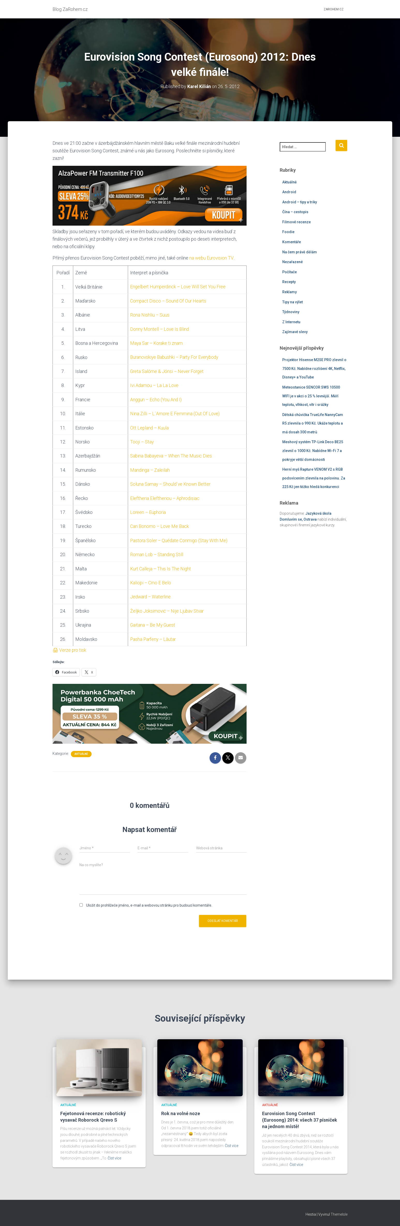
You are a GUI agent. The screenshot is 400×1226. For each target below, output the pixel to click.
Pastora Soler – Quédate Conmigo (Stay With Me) (179, 539)
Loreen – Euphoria (147, 511)
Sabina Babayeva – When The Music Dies (170, 454)
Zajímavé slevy (295, 332)
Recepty (289, 282)
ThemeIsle (339, 1214)
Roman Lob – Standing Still (156, 553)
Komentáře (291, 242)
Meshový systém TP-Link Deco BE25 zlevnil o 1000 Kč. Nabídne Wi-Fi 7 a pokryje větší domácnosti (312, 450)
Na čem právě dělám (299, 252)
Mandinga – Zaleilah (149, 468)
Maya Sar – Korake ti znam (156, 342)
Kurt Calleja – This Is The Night (160, 567)
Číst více (114, 1158)
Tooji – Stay (141, 440)
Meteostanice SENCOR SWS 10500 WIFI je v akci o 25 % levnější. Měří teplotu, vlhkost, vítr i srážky (311, 396)
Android (289, 192)
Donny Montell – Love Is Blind (159, 328)
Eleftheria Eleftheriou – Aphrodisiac (164, 496)
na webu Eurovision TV (211, 258)
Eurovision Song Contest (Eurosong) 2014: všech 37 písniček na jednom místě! (299, 1120)
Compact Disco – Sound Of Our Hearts (168, 300)
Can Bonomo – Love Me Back (159, 525)
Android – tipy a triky (299, 202)
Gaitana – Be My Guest (152, 623)
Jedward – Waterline (150, 595)
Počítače (289, 272)
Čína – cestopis (295, 212)
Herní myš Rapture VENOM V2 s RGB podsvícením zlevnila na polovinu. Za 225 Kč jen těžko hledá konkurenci (313, 478)
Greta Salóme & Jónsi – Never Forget (167, 371)
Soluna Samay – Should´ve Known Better (170, 482)
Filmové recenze (296, 222)
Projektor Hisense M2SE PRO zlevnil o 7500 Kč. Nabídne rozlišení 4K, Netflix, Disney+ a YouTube (314, 368)
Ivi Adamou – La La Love (154, 385)
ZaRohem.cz (334, 9)
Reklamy (289, 292)
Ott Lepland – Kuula (149, 426)
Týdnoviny (290, 312)
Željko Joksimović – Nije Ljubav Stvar (166, 609)
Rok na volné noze (180, 1113)
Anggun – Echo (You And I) (155, 399)
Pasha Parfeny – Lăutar (153, 637)
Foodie (288, 232)
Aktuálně (81, 751)
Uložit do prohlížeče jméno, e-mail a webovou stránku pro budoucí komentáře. (149, 903)
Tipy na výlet (292, 302)
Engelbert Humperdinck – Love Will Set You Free (178, 286)
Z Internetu (291, 322)
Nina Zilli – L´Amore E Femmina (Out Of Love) (174, 412)
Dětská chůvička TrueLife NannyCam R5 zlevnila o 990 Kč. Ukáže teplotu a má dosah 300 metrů (312, 423)
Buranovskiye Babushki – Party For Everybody (175, 356)
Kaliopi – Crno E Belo (150, 581)
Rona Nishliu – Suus (149, 314)
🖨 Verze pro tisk (70, 648)
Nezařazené (292, 262)
